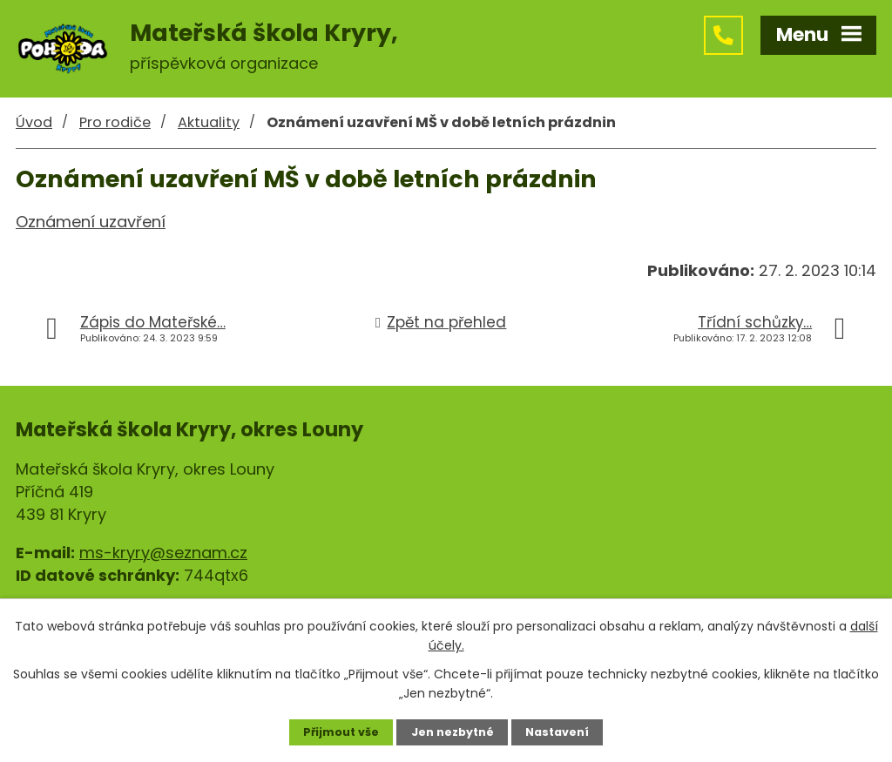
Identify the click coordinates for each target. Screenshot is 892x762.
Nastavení (557, 732)
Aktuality (209, 122)
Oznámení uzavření (91, 222)
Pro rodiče (115, 122)
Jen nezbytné (452, 732)
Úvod (34, 122)
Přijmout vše (341, 732)
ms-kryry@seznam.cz (163, 552)
